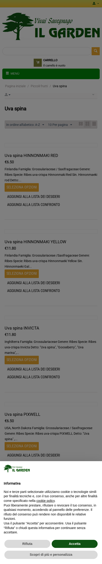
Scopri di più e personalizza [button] (51, 554)
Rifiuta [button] (27, 544)
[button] (96, 468)
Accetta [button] (75, 544)
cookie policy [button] (45, 501)
